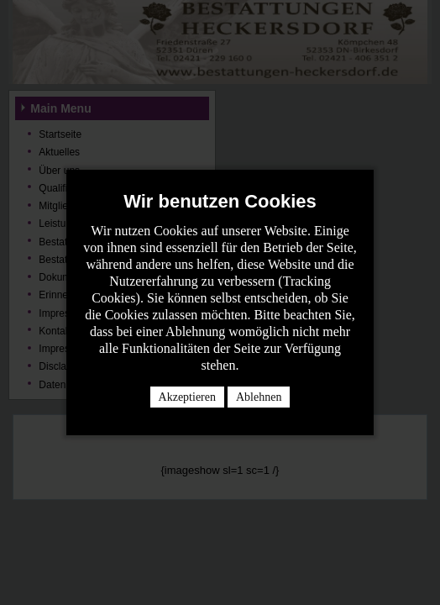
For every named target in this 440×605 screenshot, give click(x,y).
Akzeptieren (187, 397)
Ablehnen (258, 397)
